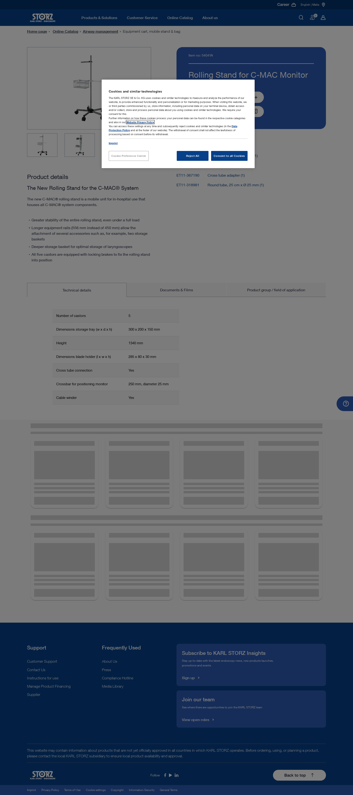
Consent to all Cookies (229, 155)
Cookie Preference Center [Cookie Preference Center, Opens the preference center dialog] (128, 155)
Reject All (192, 155)
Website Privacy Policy (140, 122)
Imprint (113, 143)
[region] (178, 124)
